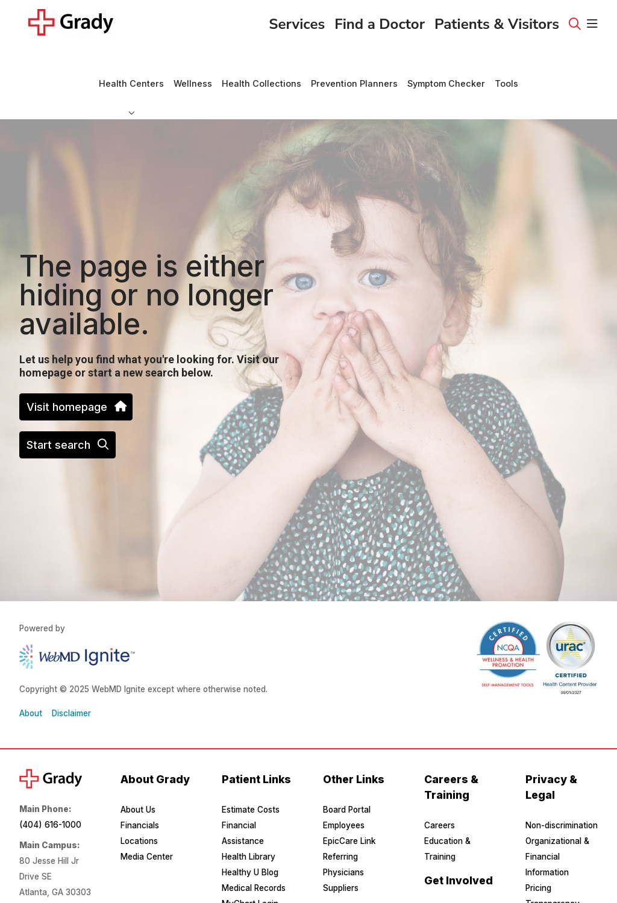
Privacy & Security (561, 887)
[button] (592, 24)
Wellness (193, 61)
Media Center (147, 824)
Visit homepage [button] (76, 374)
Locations (139, 808)
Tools (506, 61)
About (30, 681)
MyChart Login (250, 871)
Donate (438, 878)
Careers (439, 793)
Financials (140, 793)
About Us (138, 777)
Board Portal (347, 777)
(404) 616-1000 (50, 792)
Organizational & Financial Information (557, 824)
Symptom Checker (446, 61)
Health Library (248, 824)
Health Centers (131, 61)
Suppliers (341, 855)
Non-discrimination (561, 793)
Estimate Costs (251, 777)
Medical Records (254, 855)
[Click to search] (575, 24)
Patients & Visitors (497, 20)
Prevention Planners (354, 61)
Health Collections (261, 61)
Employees (344, 793)
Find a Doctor (380, 20)
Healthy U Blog (250, 840)
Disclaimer (71, 681)
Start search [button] (67, 412)
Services (297, 20)
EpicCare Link (349, 808)
